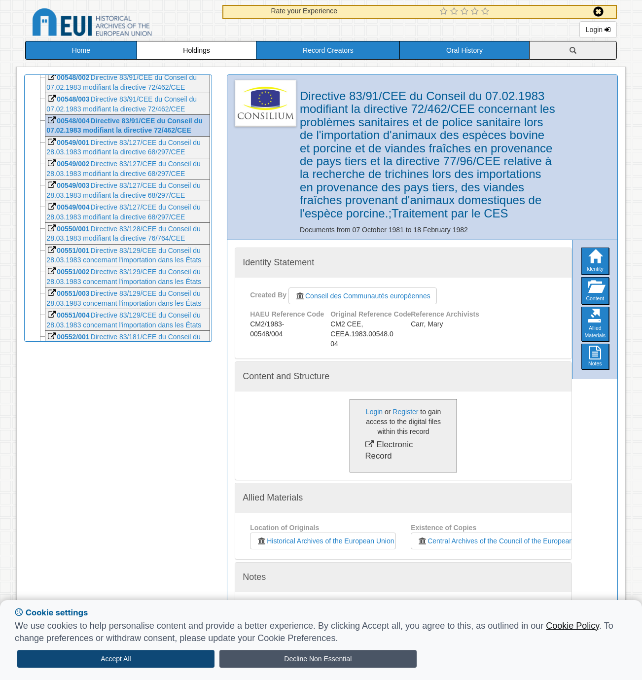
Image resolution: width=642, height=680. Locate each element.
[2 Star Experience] (455, 12)
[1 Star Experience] (445, 12)
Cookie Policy (572, 626)
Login (598, 30)
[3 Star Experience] (466, 12)
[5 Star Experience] (486, 12)
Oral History (464, 50)
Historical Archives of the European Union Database (120, 24)
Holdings (196, 50)
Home (81, 50)
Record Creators (328, 50)
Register (405, 412)
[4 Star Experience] (476, 12)
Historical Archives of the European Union (325, 541)
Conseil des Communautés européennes (362, 296)
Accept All (116, 659)
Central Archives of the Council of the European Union (503, 541)
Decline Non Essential (318, 659)
